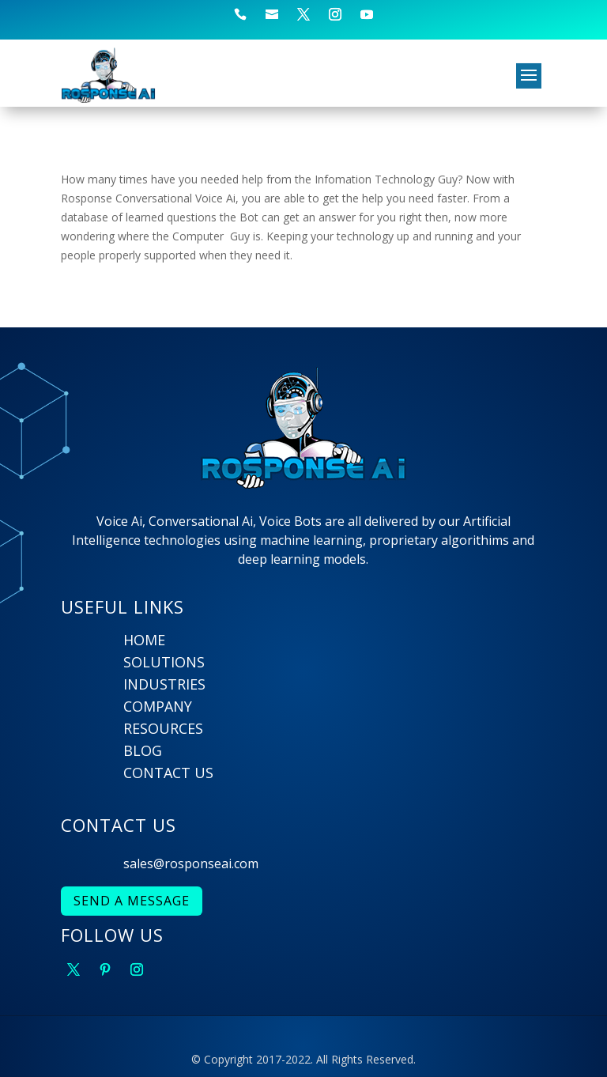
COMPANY (157, 706)
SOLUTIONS (164, 661)
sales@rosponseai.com (190, 863)
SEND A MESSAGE (132, 900)
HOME (144, 639)
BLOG (142, 750)
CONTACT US (168, 772)
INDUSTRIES (164, 684)
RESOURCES (163, 728)
